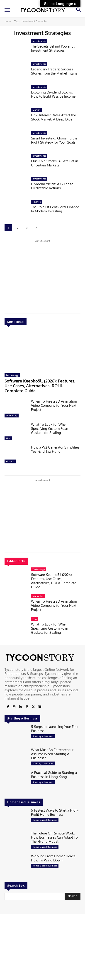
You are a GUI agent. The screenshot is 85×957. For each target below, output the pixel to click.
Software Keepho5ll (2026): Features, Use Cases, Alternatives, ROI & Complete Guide (40, 385)
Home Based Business (44, 819)
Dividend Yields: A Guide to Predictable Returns (52, 186)
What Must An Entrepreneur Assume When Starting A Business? (52, 754)
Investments (39, 41)
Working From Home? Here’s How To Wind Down (53, 858)
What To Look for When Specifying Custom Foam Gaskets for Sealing (50, 428)
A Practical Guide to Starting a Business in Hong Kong (54, 774)
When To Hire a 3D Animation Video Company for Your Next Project (54, 405)
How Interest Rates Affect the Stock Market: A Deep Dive (53, 117)
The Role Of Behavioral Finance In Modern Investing (55, 209)
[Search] (72, 896)
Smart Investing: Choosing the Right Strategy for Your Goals (54, 140)
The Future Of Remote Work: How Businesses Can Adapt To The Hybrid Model (54, 837)
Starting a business (42, 736)
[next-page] (36, 227)
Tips (8, 438)
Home (8, 21)
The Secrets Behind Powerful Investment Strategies (52, 48)
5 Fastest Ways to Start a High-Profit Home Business (54, 812)
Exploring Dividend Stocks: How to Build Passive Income (53, 94)
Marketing (11, 415)
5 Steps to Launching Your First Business (54, 728)
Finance (10, 461)
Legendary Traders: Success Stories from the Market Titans (54, 71)
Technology (12, 375)
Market (36, 109)
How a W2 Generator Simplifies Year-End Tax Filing (55, 449)
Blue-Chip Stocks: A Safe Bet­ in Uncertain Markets (54, 163)
